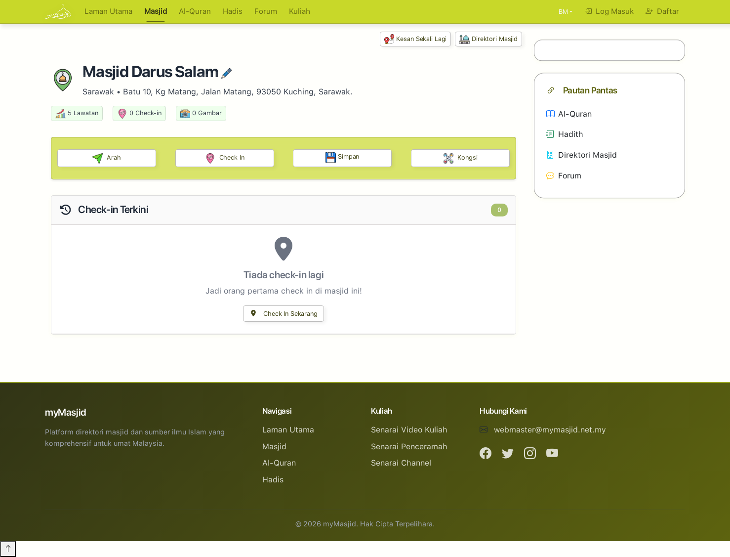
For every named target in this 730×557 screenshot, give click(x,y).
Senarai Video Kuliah (409, 429)
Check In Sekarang (283, 313)
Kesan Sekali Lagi (415, 39)
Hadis (233, 11)
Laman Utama (108, 11)
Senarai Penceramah (409, 446)
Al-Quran (195, 11)
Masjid (155, 11)
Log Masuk (609, 11)
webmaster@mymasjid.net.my (550, 429)
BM (563, 11)
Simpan (342, 157)
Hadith (564, 134)
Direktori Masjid (488, 39)
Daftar (662, 11)
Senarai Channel (401, 463)
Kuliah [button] (299, 11)
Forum (265, 11)
